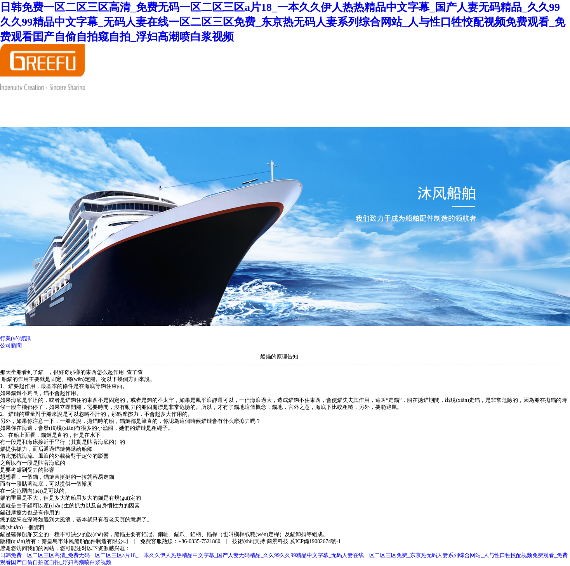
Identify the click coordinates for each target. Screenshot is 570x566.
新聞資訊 (169, 99)
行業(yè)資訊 (15, 338)
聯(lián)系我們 (127, 118)
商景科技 (277, 541)
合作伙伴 (253, 99)
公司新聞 (11, 345)
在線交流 (85, 118)
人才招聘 (295, 99)
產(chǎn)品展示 (211, 102)
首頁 (85, 99)
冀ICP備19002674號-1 (315, 541)
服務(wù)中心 (337, 99)
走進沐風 (127, 99)
